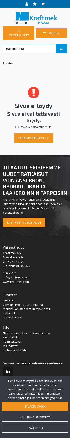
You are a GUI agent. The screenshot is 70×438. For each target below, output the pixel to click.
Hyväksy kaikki (35, 406)
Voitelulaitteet (12, 317)
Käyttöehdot (11, 337)
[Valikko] (51, 33)
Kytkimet (9, 313)
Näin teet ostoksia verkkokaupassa (27, 333)
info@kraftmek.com (16, 277)
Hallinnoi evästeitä (35, 417)
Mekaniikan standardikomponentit (26, 309)
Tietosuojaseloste (15, 350)
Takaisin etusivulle (33, 138)
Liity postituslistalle (24, 222)
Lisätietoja (35, 428)
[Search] (29, 48)
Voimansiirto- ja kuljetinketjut (23, 304)
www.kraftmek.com (16, 282)
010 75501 (10, 273)
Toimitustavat (12, 341)
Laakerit (8, 300)
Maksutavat (10, 346)
